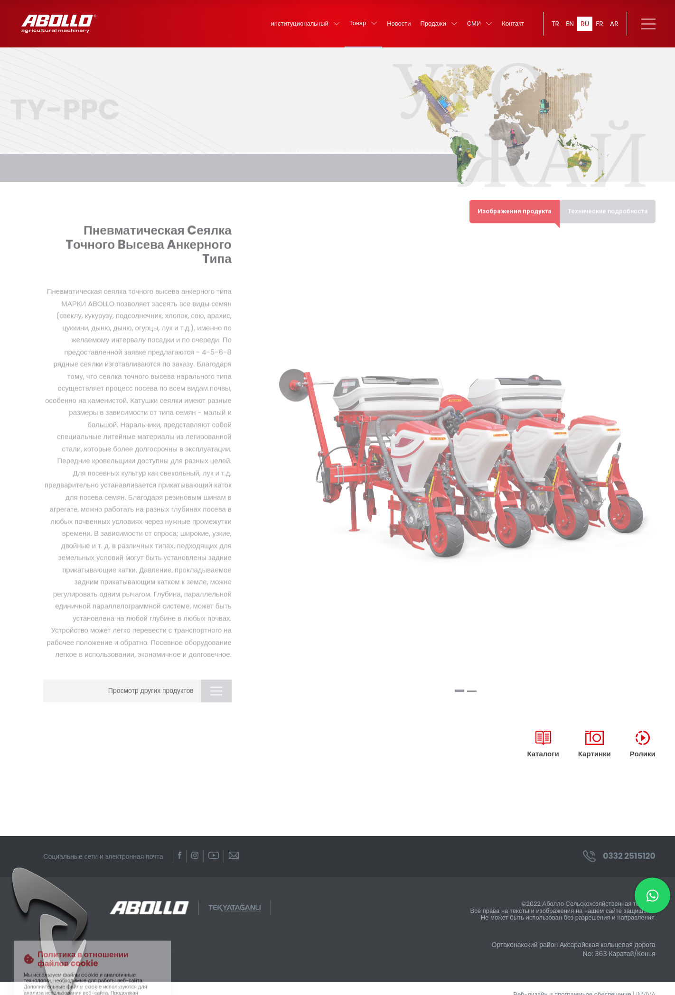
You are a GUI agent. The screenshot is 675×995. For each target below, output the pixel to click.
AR (614, 23)
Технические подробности (607, 204)
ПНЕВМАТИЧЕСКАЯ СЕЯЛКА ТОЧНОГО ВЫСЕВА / (219, 144)
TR (555, 23)
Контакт (513, 24)
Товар (363, 23)
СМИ (479, 24)
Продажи (439, 24)
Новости (399, 24)
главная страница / (47, 144)
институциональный (305, 24)
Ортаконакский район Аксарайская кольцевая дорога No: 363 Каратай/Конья (574, 949)
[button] (459, 684)
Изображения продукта (515, 204)
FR (599, 23)
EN (570, 23)
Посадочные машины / (110, 144)
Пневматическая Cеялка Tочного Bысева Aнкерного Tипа (378, 144)
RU (585, 23)
